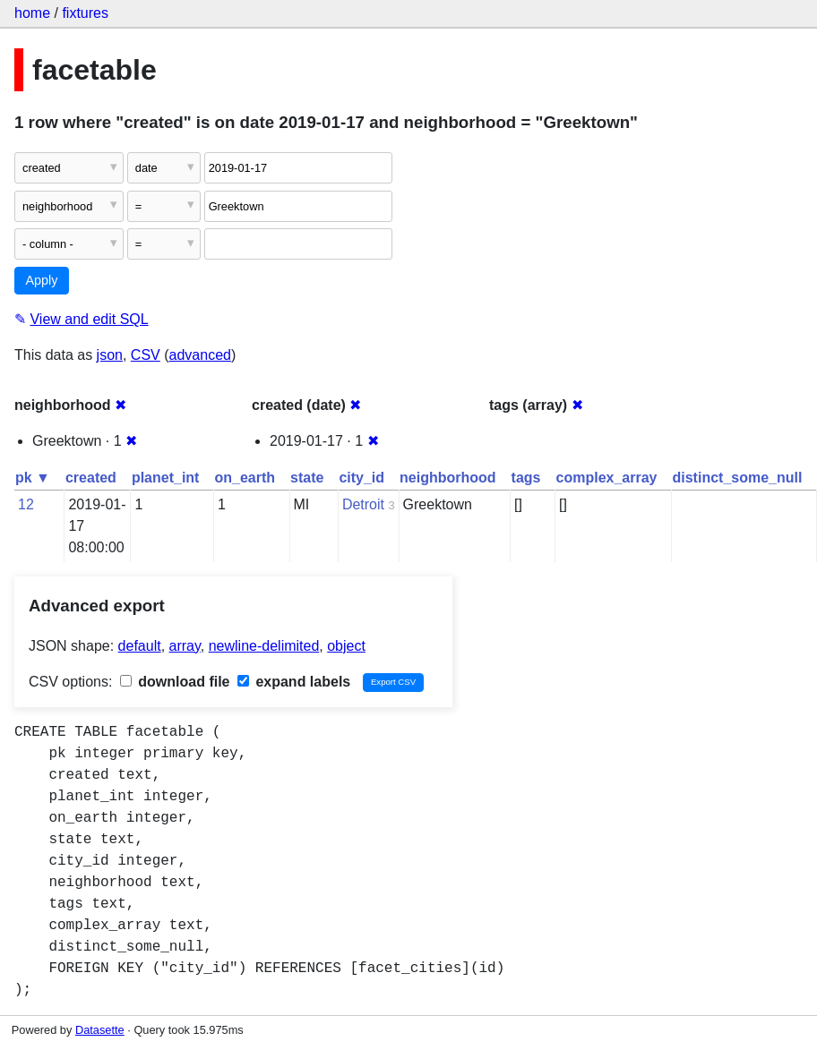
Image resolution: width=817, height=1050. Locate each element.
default (139, 645)
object (346, 645)
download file (175, 681)
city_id (361, 477)
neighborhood (448, 477)
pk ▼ (32, 477)
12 (26, 504)
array (185, 645)
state (306, 477)
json (110, 355)
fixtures (85, 13)
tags (526, 477)
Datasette (100, 1030)
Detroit (363, 504)
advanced (200, 355)
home (32, 13)
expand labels (293, 681)
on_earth (244, 477)
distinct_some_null (737, 477)
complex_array (607, 477)
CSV (145, 355)
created (90, 477)
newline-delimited (264, 645)
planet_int (166, 477)
